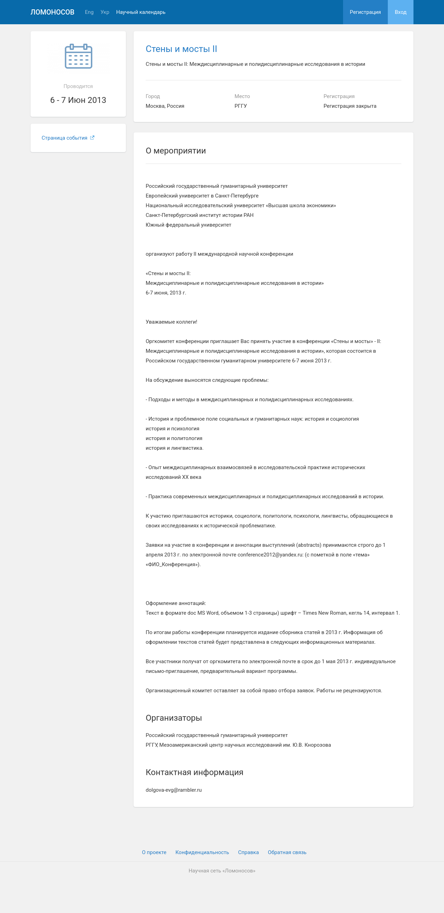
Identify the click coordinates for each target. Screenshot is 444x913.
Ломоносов (53, 12)
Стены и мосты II (181, 49)
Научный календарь (140, 12)
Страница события (68, 138)
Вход (401, 12)
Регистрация (365, 12)
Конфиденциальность (202, 852)
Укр (105, 12)
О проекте (154, 852)
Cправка (248, 852)
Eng (89, 12)
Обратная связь (287, 852)
